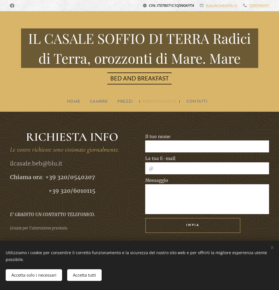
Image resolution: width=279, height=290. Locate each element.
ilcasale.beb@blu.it (221, 5)
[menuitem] (69, 102)
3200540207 (259, 5)
